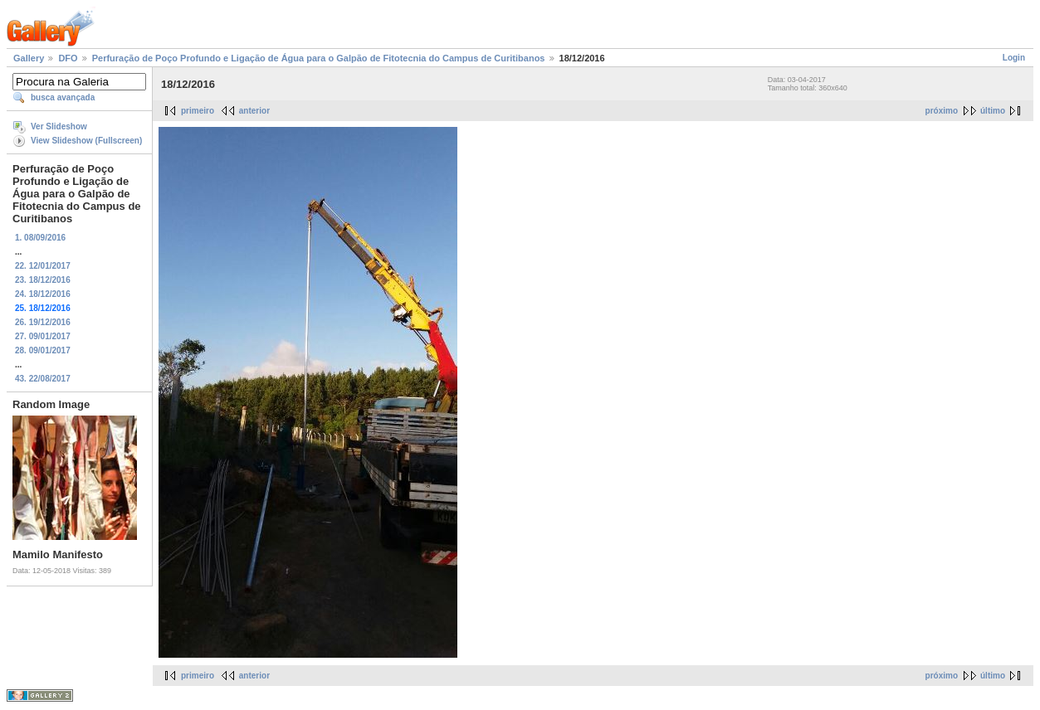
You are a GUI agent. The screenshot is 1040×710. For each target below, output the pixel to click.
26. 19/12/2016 (43, 322)
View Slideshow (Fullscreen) (86, 140)
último (992, 110)
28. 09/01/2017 (43, 350)
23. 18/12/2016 (43, 279)
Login (1014, 57)
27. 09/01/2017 (43, 336)
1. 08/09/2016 (40, 237)
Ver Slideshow (59, 126)
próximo (941, 110)
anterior (254, 110)
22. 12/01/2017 (43, 265)
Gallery (28, 58)
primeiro (197, 110)
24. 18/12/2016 (43, 294)
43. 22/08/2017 (43, 378)
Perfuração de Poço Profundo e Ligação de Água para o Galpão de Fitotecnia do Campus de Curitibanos (318, 58)
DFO (67, 58)
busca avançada (63, 97)
